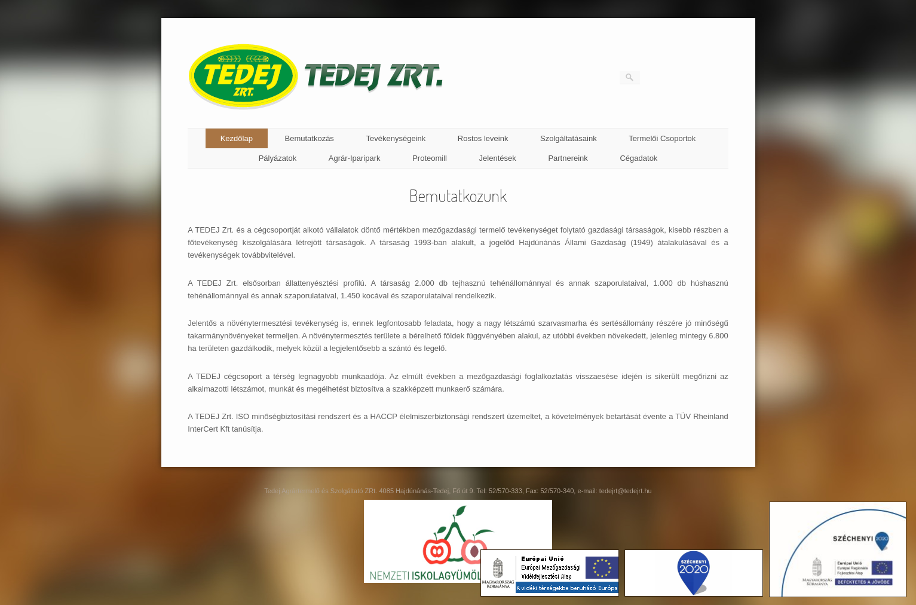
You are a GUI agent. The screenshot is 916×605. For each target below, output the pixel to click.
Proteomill (429, 158)
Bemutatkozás (309, 138)
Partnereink (567, 158)
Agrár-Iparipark (355, 158)
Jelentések (497, 158)
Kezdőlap (236, 138)
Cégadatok (638, 158)
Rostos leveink (483, 138)
